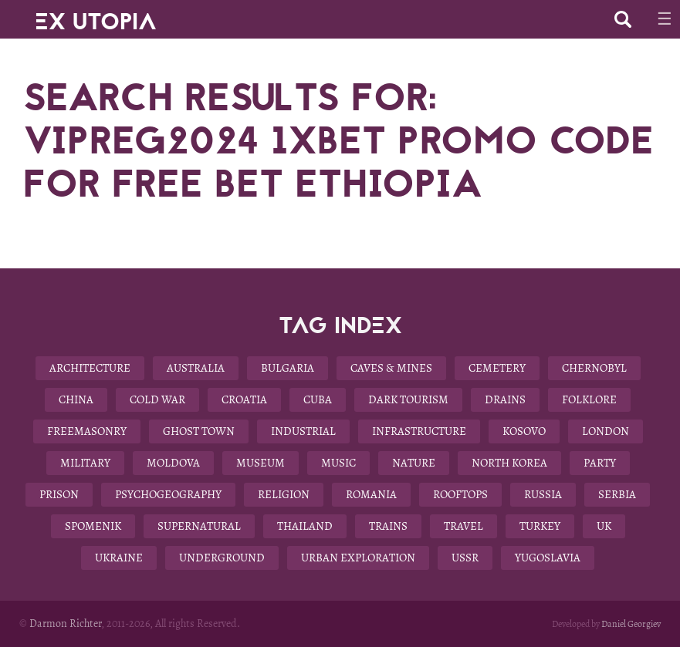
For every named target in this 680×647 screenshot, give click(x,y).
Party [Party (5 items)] (600, 462)
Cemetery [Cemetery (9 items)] (497, 368)
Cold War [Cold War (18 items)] (157, 399)
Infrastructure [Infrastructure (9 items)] (419, 431)
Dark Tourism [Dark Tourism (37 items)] (408, 399)
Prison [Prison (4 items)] (59, 494)
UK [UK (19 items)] (604, 526)
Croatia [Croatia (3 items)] (244, 399)
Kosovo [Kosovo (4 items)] (524, 431)
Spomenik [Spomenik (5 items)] (93, 526)
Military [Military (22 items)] (85, 462)
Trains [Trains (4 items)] (388, 526)
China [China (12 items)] (76, 399)
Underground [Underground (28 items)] (222, 557)
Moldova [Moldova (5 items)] (173, 462)
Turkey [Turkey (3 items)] (539, 526)
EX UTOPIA (96, 15)
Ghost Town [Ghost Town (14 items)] (199, 431)
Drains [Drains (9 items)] (505, 399)
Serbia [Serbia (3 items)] (617, 494)
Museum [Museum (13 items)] (260, 462)
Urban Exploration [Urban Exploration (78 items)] (358, 557)
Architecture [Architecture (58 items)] (89, 368)
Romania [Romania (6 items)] (371, 494)
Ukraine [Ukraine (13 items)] (119, 557)
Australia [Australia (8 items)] (196, 368)
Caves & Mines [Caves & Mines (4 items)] (391, 368)
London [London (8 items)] (605, 431)
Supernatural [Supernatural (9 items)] (199, 526)
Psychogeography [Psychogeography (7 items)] (168, 494)
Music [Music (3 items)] (338, 462)
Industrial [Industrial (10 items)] (303, 431)
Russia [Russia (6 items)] (543, 494)
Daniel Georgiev (631, 624)
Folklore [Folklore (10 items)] (589, 399)
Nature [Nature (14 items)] (413, 462)
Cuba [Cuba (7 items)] (317, 399)
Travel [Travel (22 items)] (463, 526)
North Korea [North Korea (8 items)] (509, 462)
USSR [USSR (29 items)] (465, 557)
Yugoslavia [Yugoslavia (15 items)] (547, 557)
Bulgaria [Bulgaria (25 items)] (287, 368)
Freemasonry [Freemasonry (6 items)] (87, 431)
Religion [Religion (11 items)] (284, 494)
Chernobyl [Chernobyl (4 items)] (594, 368)
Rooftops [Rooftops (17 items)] (460, 494)
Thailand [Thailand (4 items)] (305, 526)
